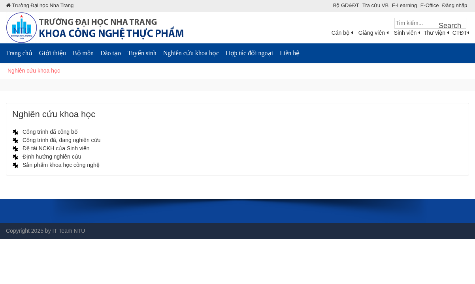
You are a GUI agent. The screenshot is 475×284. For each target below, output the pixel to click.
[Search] (430, 23)
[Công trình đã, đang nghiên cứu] (56, 140)
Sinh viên (407, 33)
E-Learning (404, 5)
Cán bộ (342, 33)
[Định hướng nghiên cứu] (46, 156)
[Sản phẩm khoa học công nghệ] (56, 165)
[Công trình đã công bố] (44, 132)
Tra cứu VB (375, 5)
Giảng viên (373, 33)
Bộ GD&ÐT (346, 5)
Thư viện (436, 33)
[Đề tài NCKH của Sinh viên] (51, 148)
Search (450, 26)
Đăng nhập (454, 5)
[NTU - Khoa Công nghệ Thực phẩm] (95, 27)
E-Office (429, 5)
